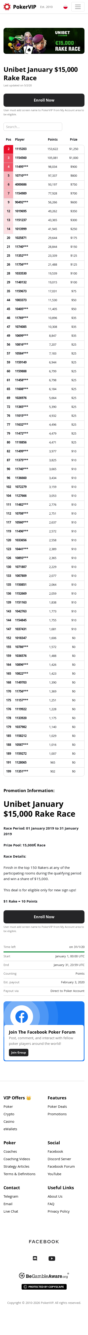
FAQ (51, 1205)
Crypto (9, 1115)
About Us (55, 1197)
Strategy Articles (16, 1167)
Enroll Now (44, 100)
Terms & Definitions (19, 1175)
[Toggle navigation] (77, 6)
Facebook (55, 1152)
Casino (9, 1122)
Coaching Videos (17, 1160)
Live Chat (11, 1212)
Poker (8, 1107)
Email (8, 1205)
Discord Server (59, 1160)
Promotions (57, 1115)
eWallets (10, 1130)
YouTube (54, 1175)
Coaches (10, 1152)
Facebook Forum (61, 1167)
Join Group (18, 1053)
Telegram (11, 1197)
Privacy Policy (59, 1212)
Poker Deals (57, 1107)
